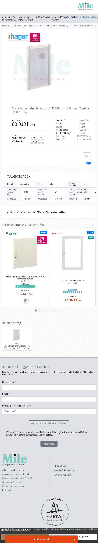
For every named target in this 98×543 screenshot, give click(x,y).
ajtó (88, 163)
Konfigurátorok (83, 17)
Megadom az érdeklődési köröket (49, 423)
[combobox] (49, 411)
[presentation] (85, 224)
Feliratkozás (49, 443)
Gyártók (74, 17)
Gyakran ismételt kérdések (14, 482)
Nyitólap (6, 25)
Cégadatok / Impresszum (13, 486)
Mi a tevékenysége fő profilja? (15, 406)
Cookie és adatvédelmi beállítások (17, 478)
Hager (82, 123)
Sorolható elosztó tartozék (84, 25)
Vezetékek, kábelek (57, 18)
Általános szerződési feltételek (15, 474)
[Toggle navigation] (6, 7)
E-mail (5, 394)
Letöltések (92, 17)
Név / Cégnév (8, 382)
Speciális (47, 17)
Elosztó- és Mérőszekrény (57, 25)
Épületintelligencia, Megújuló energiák (26, 18)
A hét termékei (41, 539)
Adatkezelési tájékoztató (13, 470)
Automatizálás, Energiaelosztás (9, 18)
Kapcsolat (6, 490)
